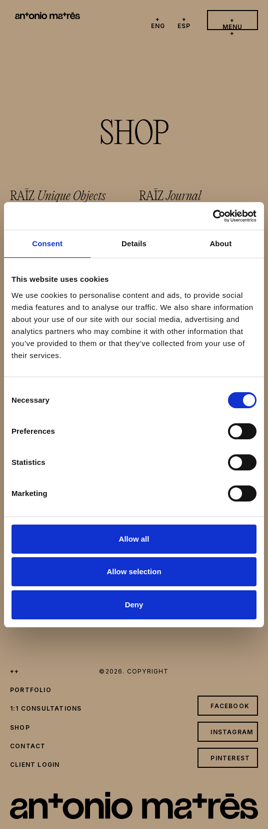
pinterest (230, 758)
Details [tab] (134, 243)
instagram (231, 732)
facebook (230, 706)
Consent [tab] (47, 243)
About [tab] (221, 243)
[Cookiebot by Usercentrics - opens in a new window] (212, 216)
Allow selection (133, 571)
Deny (134, 604)
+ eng (158, 23)
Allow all (134, 539)
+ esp (184, 23)
